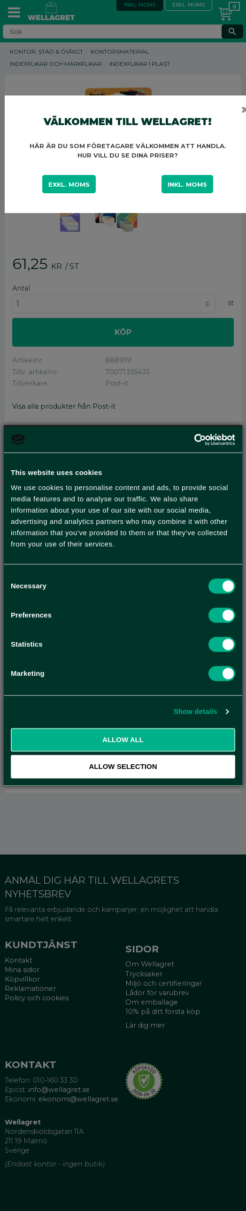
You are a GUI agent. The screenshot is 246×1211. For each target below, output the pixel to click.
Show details (195, 711)
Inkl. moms (187, 184)
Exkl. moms (69, 184)
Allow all (123, 740)
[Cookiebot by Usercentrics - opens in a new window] (194, 440)
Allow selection (123, 766)
